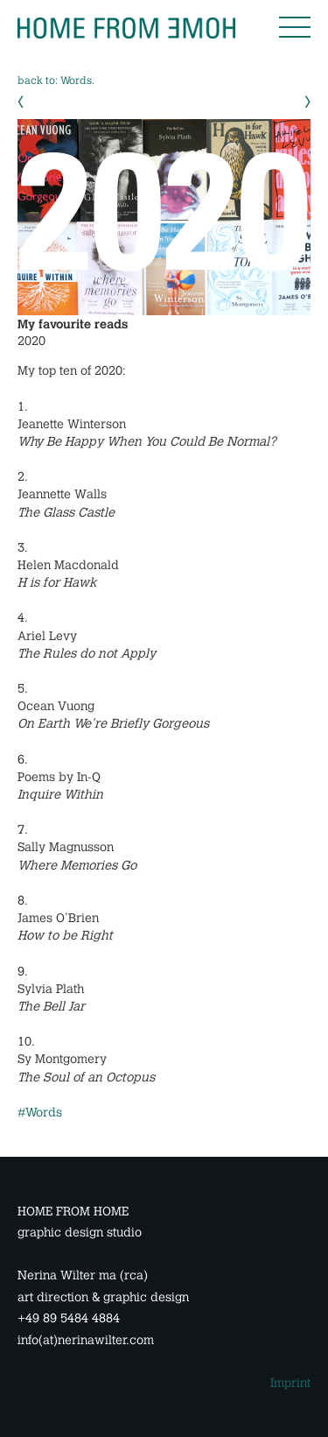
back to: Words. (55, 80)
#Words (39, 1112)
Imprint (290, 1383)
